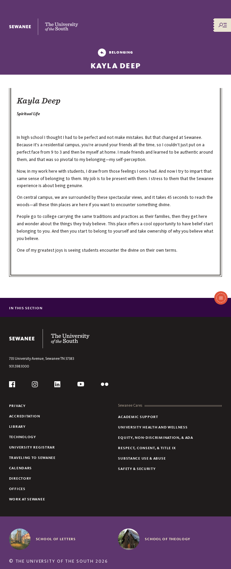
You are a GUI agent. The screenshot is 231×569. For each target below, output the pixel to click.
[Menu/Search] (222, 25)
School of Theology (167, 539)
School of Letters (56, 539)
